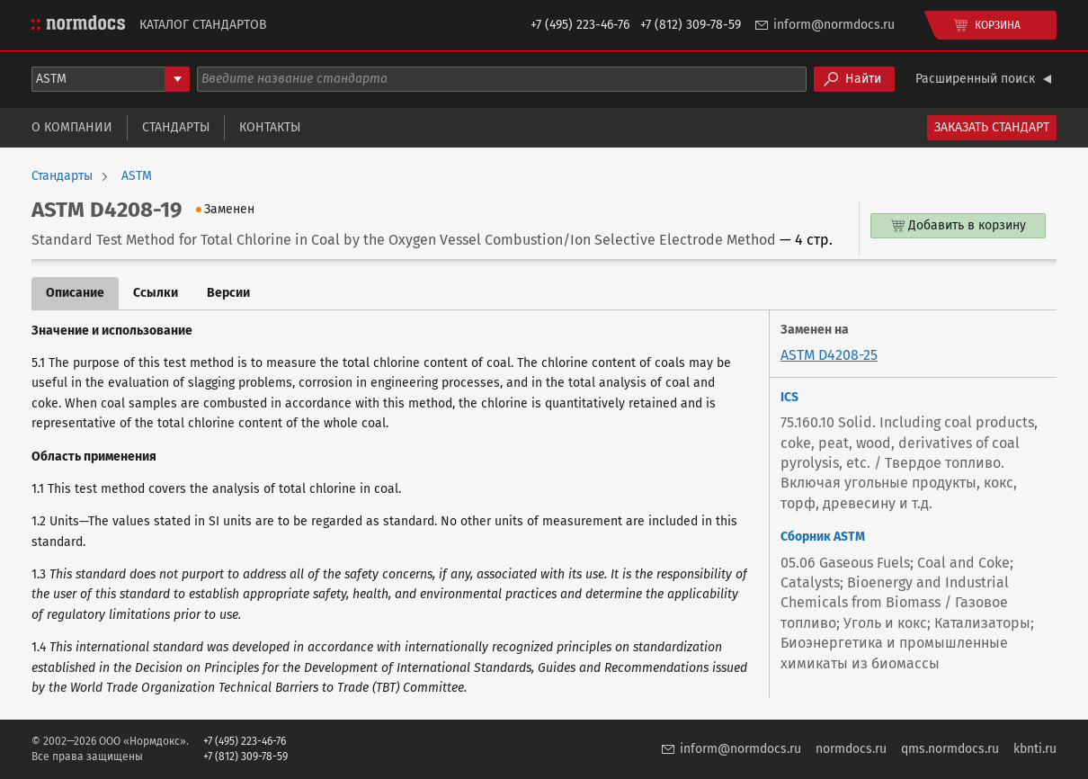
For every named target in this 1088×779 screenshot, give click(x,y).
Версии (228, 292)
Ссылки (155, 292)
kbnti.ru (1035, 749)
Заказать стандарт (991, 127)
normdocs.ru (851, 749)
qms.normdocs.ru (950, 749)
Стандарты (176, 127)
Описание (75, 292)
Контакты (269, 127)
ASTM (136, 176)
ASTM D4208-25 (829, 354)
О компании (71, 127)
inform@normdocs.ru (834, 24)
